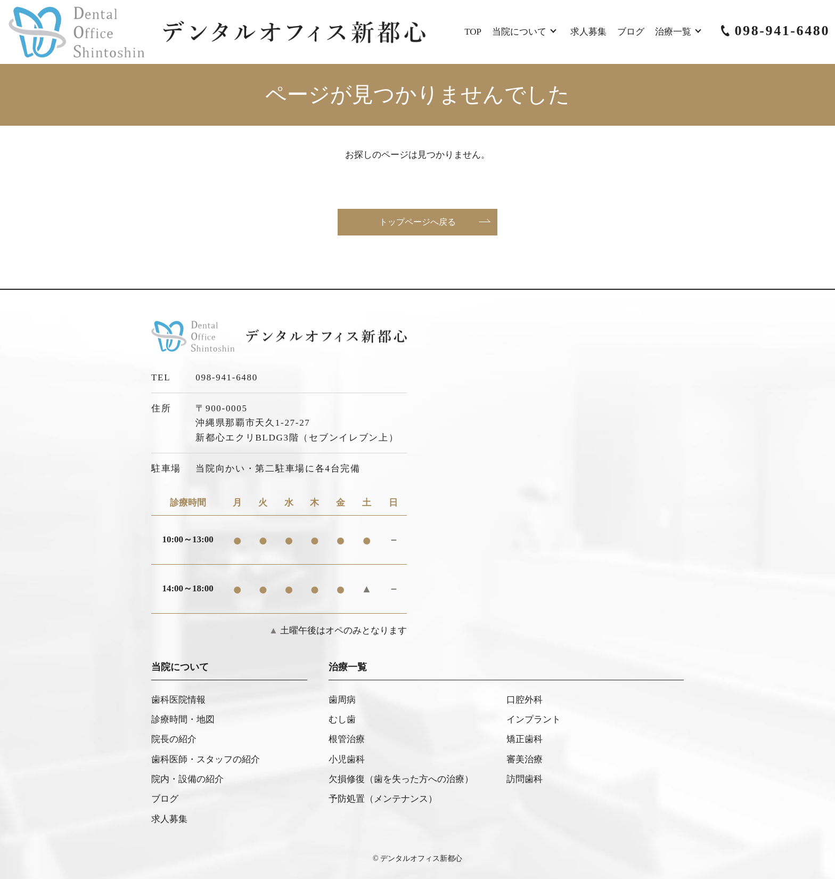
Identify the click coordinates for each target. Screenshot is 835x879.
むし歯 (342, 719)
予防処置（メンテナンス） (383, 799)
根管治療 (347, 739)
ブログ (630, 32)
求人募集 (588, 32)
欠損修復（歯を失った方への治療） (401, 779)
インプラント (533, 719)
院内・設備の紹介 (187, 779)
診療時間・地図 (183, 719)
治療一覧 (673, 32)
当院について (519, 32)
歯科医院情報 (178, 700)
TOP (472, 32)
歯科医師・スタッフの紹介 (205, 759)
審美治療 (524, 759)
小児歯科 (347, 759)
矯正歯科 (524, 739)
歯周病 (342, 700)
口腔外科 (524, 700)
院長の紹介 (174, 739)
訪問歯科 (524, 779)
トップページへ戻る (417, 221)
